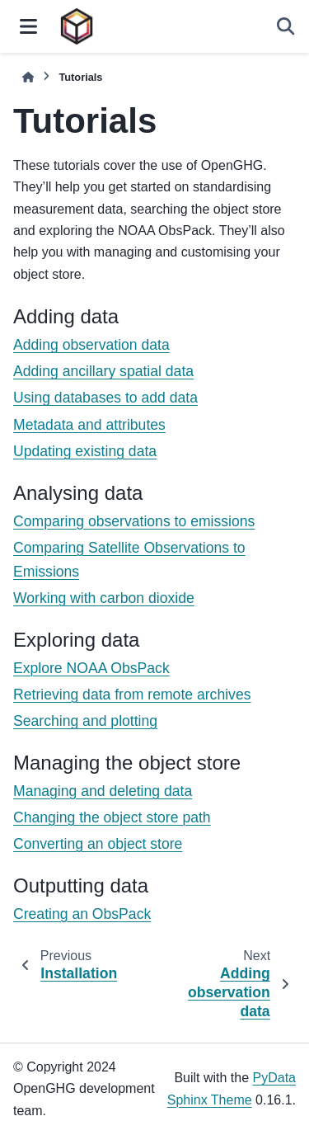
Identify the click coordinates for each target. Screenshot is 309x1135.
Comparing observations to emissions (134, 521)
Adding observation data (91, 345)
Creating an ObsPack (82, 914)
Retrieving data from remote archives (131, 694)
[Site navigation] (28, 26)
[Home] (28, 77)
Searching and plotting (85, 721)
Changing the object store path (112, 817)
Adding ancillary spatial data (103, 371)
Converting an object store (97, 844)
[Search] (286, 26)
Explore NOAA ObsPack (91, 668)
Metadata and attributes (89, 425)
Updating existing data (85, 451)
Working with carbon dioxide (103, 598)
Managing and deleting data (102, 791)
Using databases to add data (105, 397)
